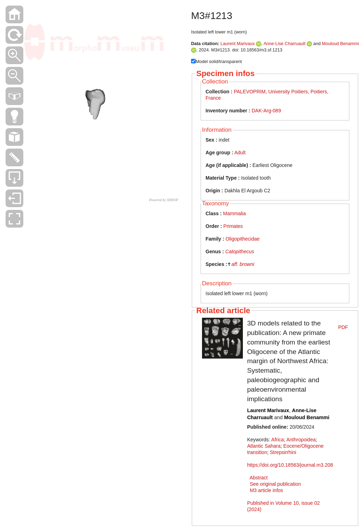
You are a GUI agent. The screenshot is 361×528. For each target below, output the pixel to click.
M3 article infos (266, 490)
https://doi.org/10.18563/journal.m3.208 (290, 465)
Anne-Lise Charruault (284, 43)
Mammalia (234, 213)
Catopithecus (239, 251)
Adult (240, 152)
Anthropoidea (301, 439)
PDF (343, 327)
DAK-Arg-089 (266, 110)
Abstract (259, 477)
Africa (277, 439)
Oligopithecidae (243, 239)
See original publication (275, 484)
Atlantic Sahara (264, 446)
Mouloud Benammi (340, 43)
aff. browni (242, 264)
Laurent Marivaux (237, 43)
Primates (233, 226)
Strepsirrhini (283, 452)
